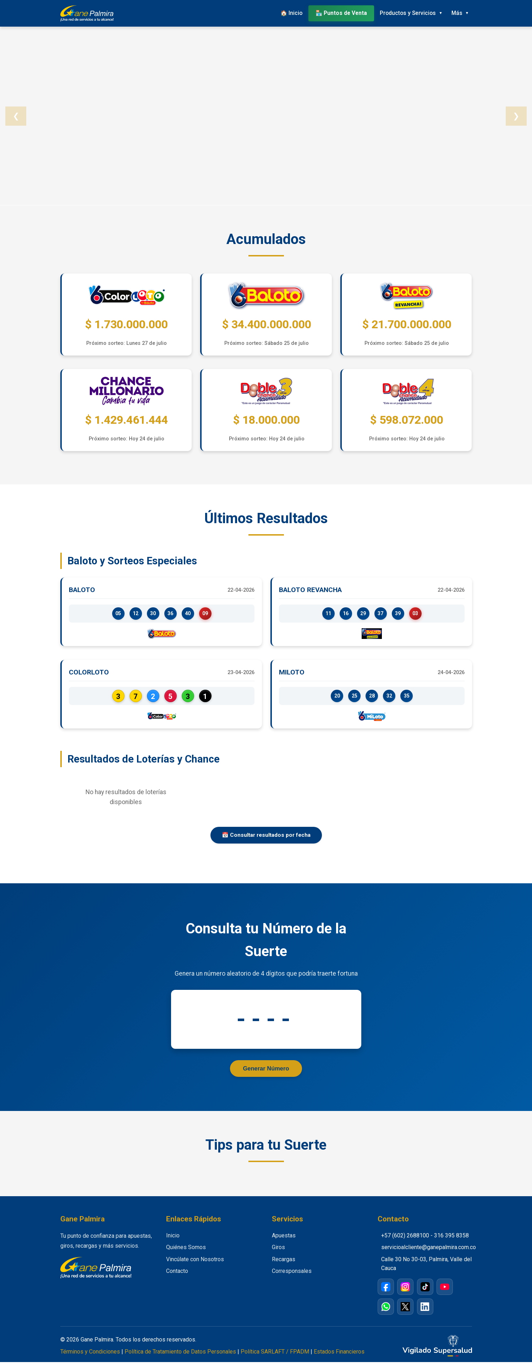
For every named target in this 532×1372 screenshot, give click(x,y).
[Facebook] (386, 1297)
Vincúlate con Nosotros (195, 1269)
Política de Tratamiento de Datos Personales (180, 1361)
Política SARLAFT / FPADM (275, 1361)
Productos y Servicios (400, 12)
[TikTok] (425, 1297)
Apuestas (284, 1245)
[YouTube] (445, 1297)
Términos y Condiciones (90, 1361)
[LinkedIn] (425, 1316)
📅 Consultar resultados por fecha (266, 843)
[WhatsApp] (386, 1316)
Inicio (173, 1245)
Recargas (283, 1269)
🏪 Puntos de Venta (332, 12)
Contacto (177, 1281)
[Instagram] (405, 1297)
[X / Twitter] (405, 1316)
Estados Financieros (339, 1361)
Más (454, 12)
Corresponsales (292, 1281)
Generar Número (266, 1077)
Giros (278, 1257)
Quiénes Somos (186, 1257)
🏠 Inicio (281, 12)
